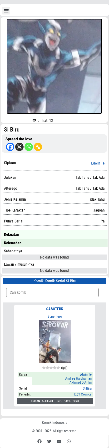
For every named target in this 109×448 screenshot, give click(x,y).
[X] (19, 147)
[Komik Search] (52, 292)
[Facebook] (10, 147)
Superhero (55, 316)
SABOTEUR (54, 309)
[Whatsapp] (29, 147)
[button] (6, 10)
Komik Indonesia (54, 422)
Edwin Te (98, 163)
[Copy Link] (38, 147)
